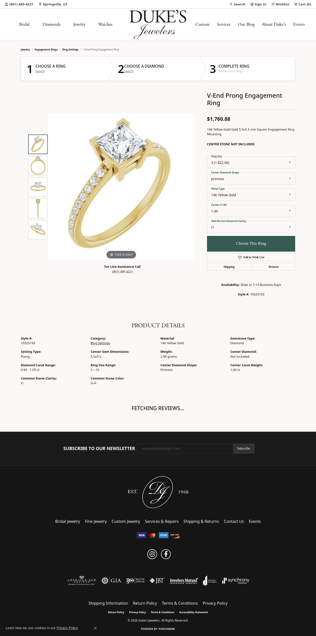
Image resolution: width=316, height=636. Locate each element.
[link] (19, 4)
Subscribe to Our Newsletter (99, 448)
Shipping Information (108, 603)
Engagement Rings (46, 49)
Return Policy (145, 603)
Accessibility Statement (193, 612)
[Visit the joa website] (210, 581)
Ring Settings (70, 49)
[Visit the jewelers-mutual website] (184, 581)
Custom (202, 24)
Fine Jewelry (96, 521)
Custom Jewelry (126, 521)
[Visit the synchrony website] (235, 581)
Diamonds (51, 24)
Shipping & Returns (201, 521)
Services (223, 24)
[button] (237, 4)
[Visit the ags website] (82, 581)
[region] (121, 186)
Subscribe (243, 448)
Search (40, 71)
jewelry (25, 49)
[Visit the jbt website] (157, 581)
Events (299, 24)
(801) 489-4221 (122, 272)
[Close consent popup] (95, 628)
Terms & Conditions (180, 603)
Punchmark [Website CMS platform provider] (167, 629)
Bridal (24, 24)
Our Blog (246, 24)
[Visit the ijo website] (135, 581)
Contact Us (234, 521)
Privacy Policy (215, 603)
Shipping (229, 267)
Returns (274, 267)
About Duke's (274, 24)
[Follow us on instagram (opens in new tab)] (152, 554)
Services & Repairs (162, 521)
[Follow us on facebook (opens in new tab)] (166, 554)
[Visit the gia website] (111, 581)
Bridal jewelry (67, 521)
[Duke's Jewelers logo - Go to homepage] (158, 24)
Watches (105, 24)
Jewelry (79, 24)
